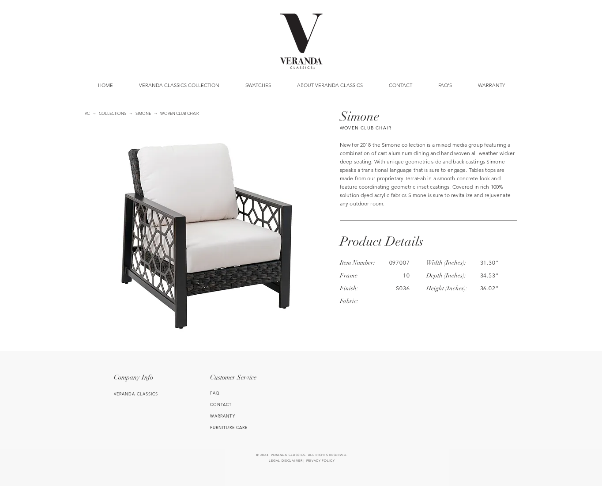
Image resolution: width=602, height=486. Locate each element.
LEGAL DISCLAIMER (285, 461)
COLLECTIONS (112, 113)
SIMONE (143, 113)
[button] (258, 85)
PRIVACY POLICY (320, 461)
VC (87, 113)
